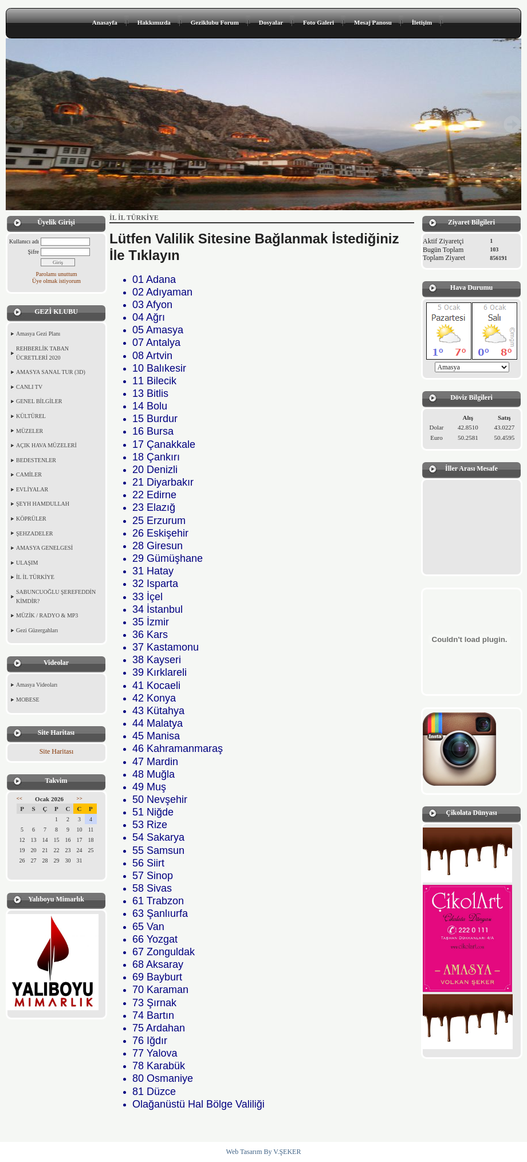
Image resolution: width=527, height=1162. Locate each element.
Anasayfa (104, 22)
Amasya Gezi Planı (38, 333)
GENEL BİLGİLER (39, 401)
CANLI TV (29, 387)
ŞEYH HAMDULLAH (42, 504)
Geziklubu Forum (215, 22)
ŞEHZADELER (34, 533)
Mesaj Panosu (373, 22)
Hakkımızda (154, 22)
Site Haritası (57, 751)
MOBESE (28, 699)
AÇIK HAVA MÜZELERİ (46, 445)
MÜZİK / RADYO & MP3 (47, 615)
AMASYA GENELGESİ (44, 548)
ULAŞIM (27, 563)
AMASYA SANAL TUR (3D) (50, 372)
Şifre (33, 252)
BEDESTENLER (36, 460)
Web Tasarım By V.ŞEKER (263, 1152)
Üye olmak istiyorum (56, 281)
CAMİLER (29, 474)
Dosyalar (271, 22)
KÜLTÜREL (31, 416)
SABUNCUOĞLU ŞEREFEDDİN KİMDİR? (56, 596)
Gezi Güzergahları (37, 630)
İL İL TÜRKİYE (35, 577)
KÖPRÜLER (31, 518)
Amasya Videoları (36, 685)
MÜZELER (29, 431)
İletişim (422, 22)
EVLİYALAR (32, 489)
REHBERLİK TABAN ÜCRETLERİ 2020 (42, 353)
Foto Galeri (318, 22)
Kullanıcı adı (24, 241)
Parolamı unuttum (56, 274)
